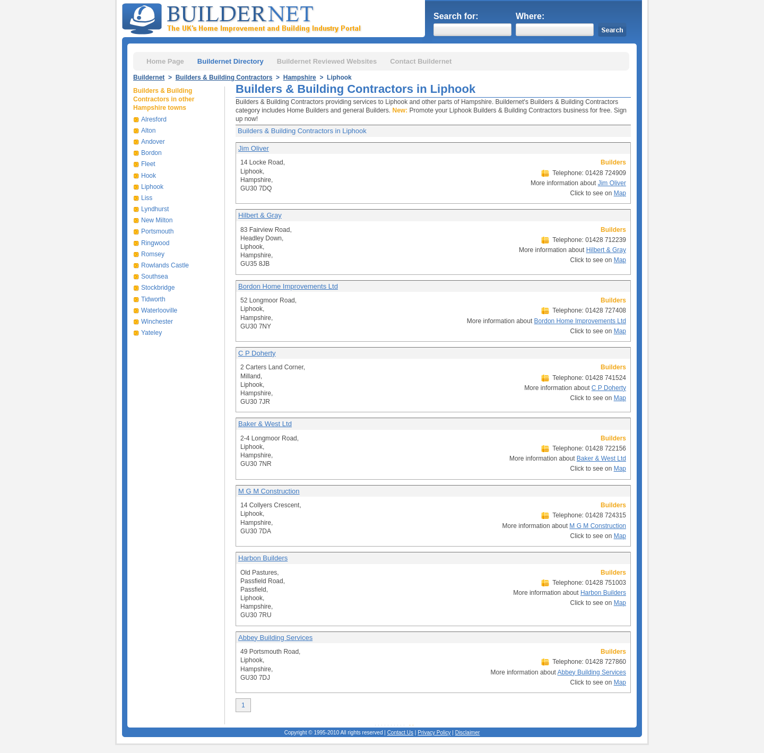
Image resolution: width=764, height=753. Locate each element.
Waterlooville (159, 310)
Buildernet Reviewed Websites (327, 61)
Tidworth (153, 299)
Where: (530, 16)
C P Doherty (257, 353)
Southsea (154, 276)
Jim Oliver (253, 148)
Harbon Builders (263, 558)
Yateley (151, 332)
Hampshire (299, 77)
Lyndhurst (155, 209)
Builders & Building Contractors (224, 77)
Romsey (152, 254)
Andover (153, 141)
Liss (146, 198)
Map (620, 193)
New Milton (156, 220)
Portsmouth (157, 231)
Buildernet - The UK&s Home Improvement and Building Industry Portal (243, 17)
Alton (148, 130)
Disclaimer (467, 732)
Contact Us (400, 732)
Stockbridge (158, 287)
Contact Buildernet (421, 61)
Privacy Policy (434, 732)
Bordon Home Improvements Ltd (288, 286)
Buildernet (148, 77)
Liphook (152, 187)
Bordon (151, 153)
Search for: (455, 16)
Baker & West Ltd (265, 424)
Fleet (148, 164)
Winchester (157, 321)
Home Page (165, 61)
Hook (148, 175)
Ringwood (155, 243)
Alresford (154, 119)
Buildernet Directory (230, 61)
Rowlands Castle (165, 265)
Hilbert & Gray (260, 215)
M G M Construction (269, 491)
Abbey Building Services (275, 638)
